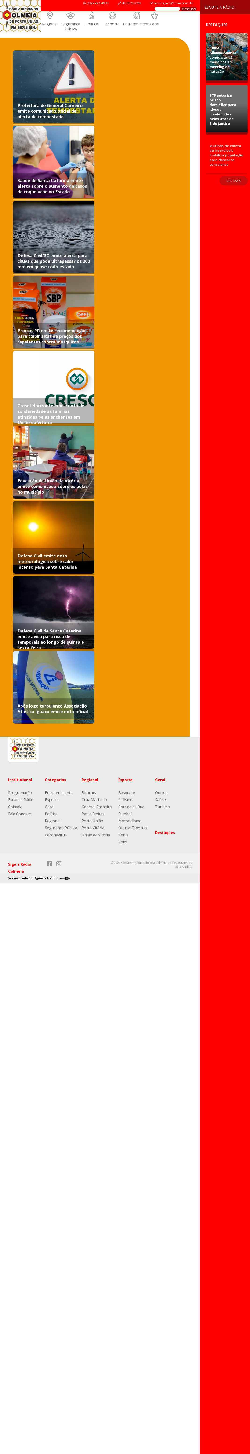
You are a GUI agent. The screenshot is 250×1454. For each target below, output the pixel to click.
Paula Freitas (93, 813)
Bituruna (89, 792)
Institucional (20, 779)
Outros (161, 792)
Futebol (125, 813)
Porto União (92, 820)
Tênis (123, 834)
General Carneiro (97, 806)
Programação (20, 792)
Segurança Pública (70, 26)
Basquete (126, 792)
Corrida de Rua (131, 806)
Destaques (165, 832)
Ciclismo (125, 799)
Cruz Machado (94, 799)
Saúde (160, 799)
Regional (50, 24)
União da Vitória (96, 834)
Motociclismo (129, 820)
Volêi (122, 842)
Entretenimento (137, 24)
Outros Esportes (132, 827)
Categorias (55, 779)
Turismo (162, 806)
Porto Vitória (93, 827)
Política (91, 24)
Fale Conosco (19, 813)
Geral (154, 24)
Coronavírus (56, 834)
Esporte (113, 24)
